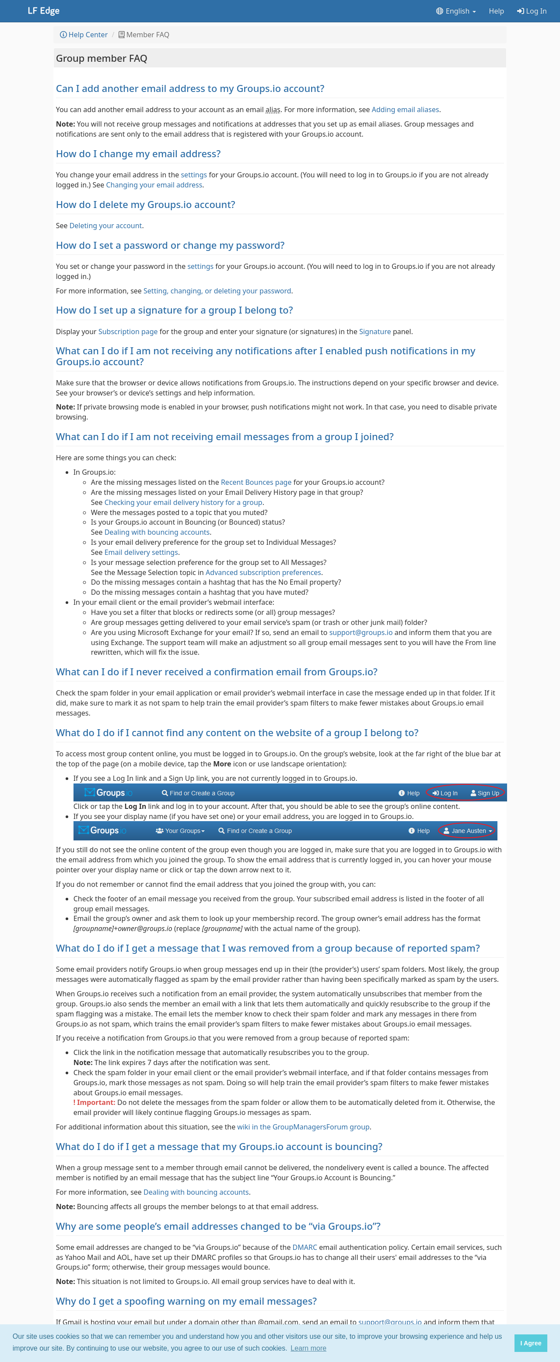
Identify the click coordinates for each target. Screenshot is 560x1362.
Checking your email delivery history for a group (183, 502)
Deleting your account (106, 225)
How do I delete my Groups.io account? (145, 204)
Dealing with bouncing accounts (157, 532)
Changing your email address (154, 185)
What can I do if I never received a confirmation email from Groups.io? (217, 671)
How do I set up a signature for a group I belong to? (174, 309)
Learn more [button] (308, 1348)
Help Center (84, 34)
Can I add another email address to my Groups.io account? (190, 88)
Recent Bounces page (256, 482)
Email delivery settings (141, 552)
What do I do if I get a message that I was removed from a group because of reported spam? (268, 947)
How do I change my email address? (138, 153)
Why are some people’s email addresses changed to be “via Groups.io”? (218, 1225)
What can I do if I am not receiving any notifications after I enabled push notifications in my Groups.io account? (266, 355)
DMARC (305, 1247)
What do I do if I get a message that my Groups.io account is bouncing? (219, 1146)
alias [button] (273, 109)
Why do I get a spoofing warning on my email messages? (186, 1300)
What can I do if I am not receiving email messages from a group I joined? (225, 436)
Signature (375, 331)
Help (496, 11)
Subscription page (128, 331)
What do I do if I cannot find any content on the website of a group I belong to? (237, 732)
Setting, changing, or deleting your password (217, 291)
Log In (532, 11)
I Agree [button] (530, 1343)
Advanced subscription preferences (263, 572)
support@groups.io (361, 632)
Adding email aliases (405, 109)
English (455, 11)
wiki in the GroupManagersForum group (303, 1127)
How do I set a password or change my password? (170, 244)
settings (194, 175)
